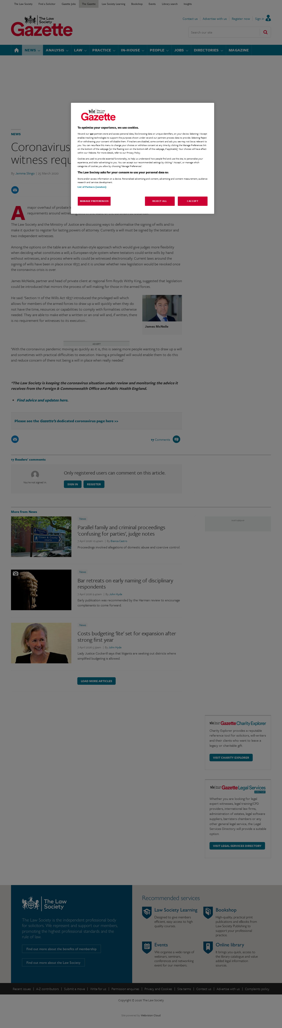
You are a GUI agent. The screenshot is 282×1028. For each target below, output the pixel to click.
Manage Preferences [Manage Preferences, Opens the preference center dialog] (94, 201)
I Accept (193, 201)
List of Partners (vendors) (92, 187)
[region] (142, 158)
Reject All (159, 201)
